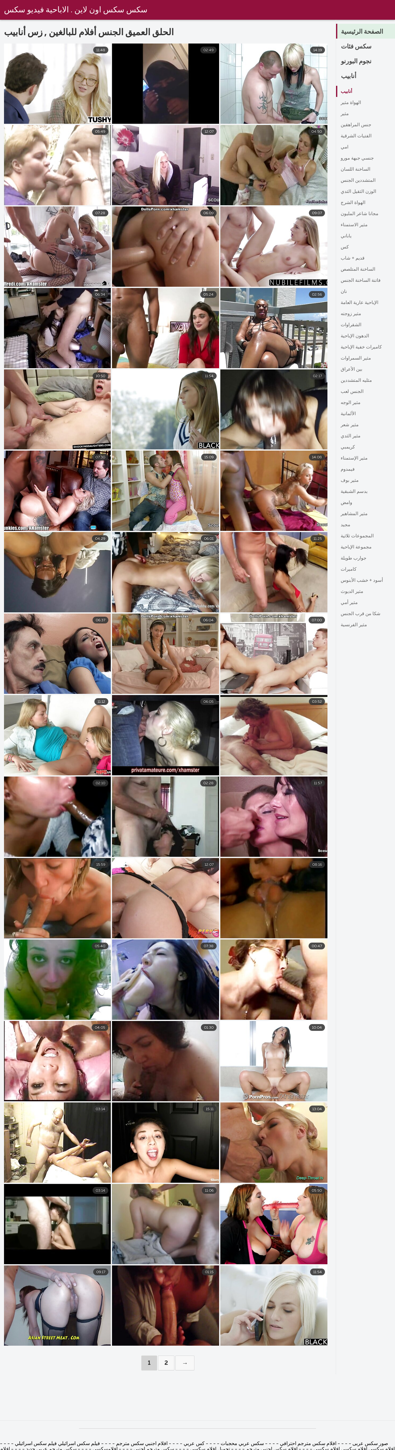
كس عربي (193, 1443)
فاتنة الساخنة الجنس (361, 280)
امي (345, 147)
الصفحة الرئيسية (364, 31)
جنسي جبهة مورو (358, 158)
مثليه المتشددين (357, 380)
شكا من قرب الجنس (362, 613)
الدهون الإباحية (355, 336)
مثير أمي (350, 602)
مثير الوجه (351, 402)
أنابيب (349, 76)
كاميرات (349, 569)
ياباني (346, 236)
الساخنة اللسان (356, 169)
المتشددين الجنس (358, 180)
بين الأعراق (352, 369)
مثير (345, 113)
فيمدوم (348, 469)
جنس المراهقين (356, 125)
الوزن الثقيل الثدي (359, 191)
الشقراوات (352, 325)
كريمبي (348, 447)
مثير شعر (350, 425)
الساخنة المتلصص (359, 269)
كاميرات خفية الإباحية (362, 347)
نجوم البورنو (358, 61)
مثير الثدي (351, 436)
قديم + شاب (353, 258)
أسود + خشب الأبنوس (363, 580)
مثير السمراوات (357, 358)
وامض (347, 502)
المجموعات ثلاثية (358, 536)
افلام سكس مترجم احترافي (307, 1443)
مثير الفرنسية (354, 625)
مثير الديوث (352, 591)
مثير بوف (350, 480)
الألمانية (348, 413)
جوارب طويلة (354, 558)
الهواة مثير (351, 102)
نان (344, 291)
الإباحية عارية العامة (361, 302)
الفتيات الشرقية (357, 136)
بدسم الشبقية (354, 491)
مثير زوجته (352, 313)
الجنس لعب (352, 391)
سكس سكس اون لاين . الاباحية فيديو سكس (76, 10)
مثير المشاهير (355, 513)
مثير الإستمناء (354, 458)
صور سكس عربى (369, 1443)
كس (345, 247)
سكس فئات (358, 46)
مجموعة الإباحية (357, 547)
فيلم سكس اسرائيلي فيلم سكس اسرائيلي (57, 1443)
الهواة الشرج (353, 202)
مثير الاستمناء (354, 225)
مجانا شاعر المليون (360, 213)
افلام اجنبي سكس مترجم (141, 1443)
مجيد (346, 525)
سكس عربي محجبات (241, 1443)
